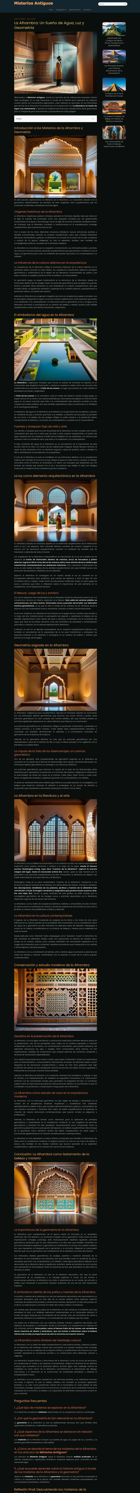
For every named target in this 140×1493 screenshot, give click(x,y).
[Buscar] (125, 3)
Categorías (60, 10)
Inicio (51, 10)
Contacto (87, 10)
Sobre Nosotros (75, 10)
